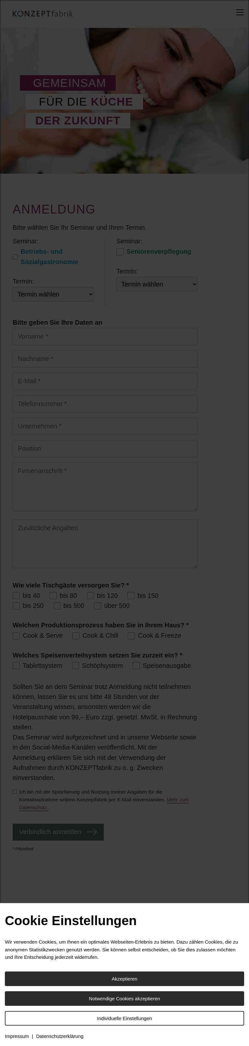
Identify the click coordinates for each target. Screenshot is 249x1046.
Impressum (17, 1036)
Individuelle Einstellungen (124, 1018)
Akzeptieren (124, 979)
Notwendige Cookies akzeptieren (124, 998)
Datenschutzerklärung (59, 1036)
